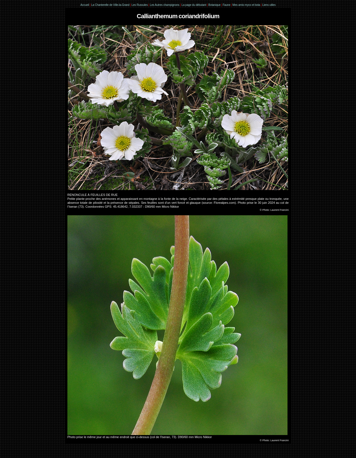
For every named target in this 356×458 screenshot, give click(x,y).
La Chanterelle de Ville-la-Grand (110, 4)
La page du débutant (194, 4)
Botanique (214, 4)
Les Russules (140, 4)
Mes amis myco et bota (246, 4)
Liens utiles (269, 4)
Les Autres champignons (164, 4)
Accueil (84, 4)
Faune (226, 4)
